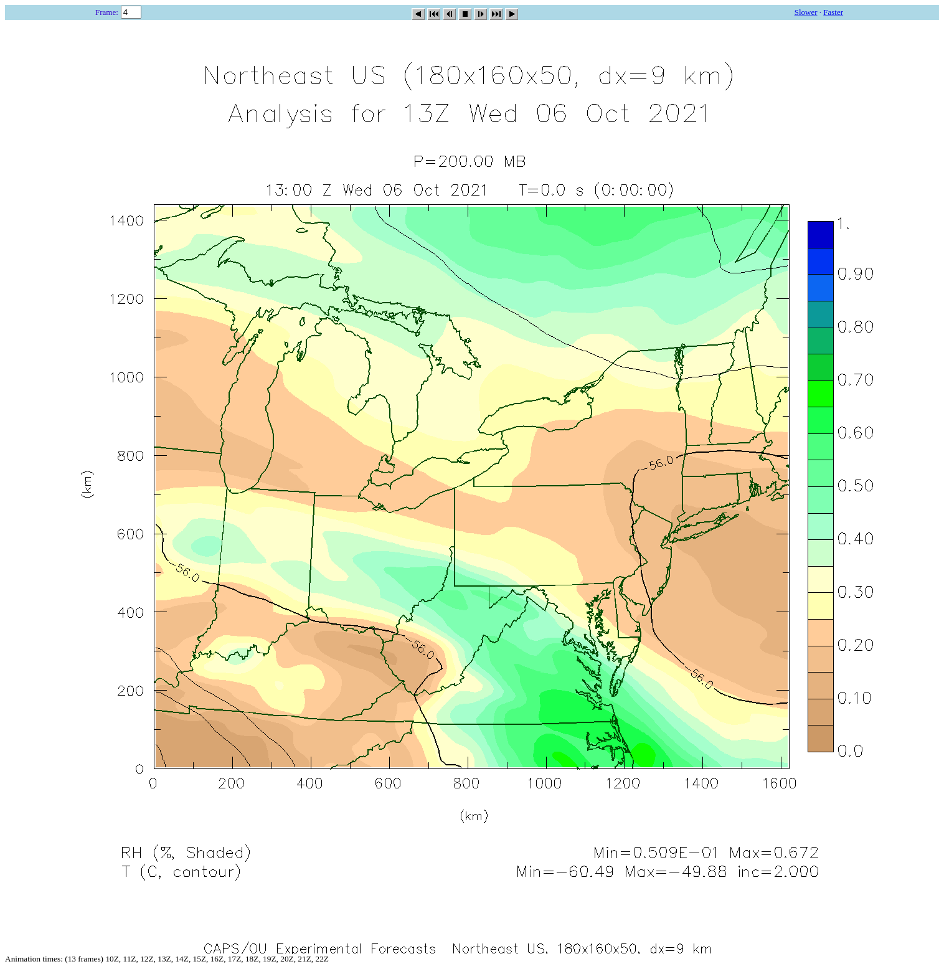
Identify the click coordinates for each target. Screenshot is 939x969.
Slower (806, 12)
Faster (833, 12)
